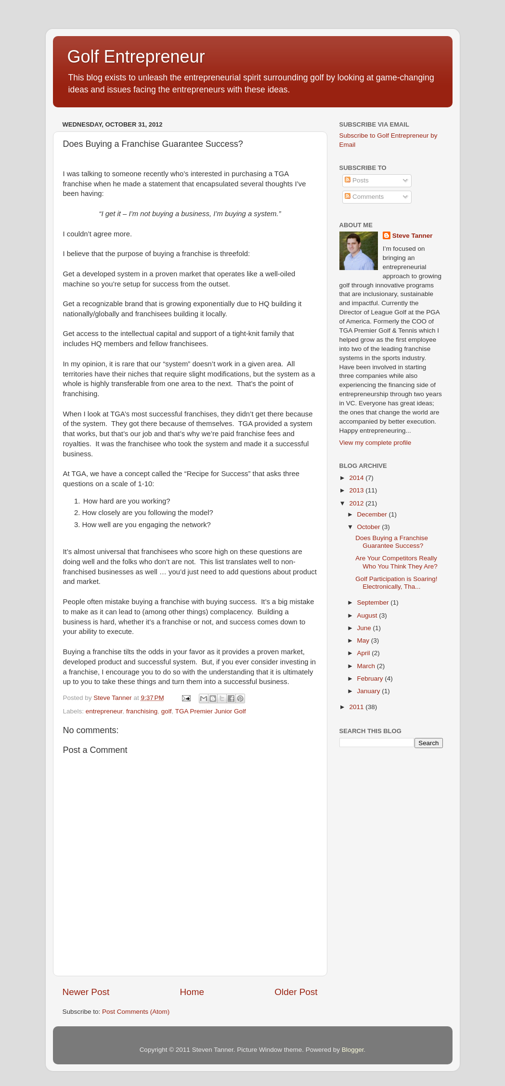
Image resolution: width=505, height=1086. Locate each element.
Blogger (353, 1049)
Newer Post (86, 992)
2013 (357, 490)
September (374, 602)
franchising (141, 711)
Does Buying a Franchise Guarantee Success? (391, 541)
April (364, 653)
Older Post (295, 992)
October (369, 526)
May (364, 640)
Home (192, 992)
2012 (357, 503)
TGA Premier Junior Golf (210, 711)
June (365, 628)
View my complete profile (375, 442)
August (368, 615)
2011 (357, 707)
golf (166, 711)
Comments (364, 196)
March (367, 666)
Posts (357, 180)
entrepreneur (104, 711)
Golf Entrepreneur (136, 56)
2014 (357, 477)
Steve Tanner (412, 235)
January (369, 691)
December (373, 514)
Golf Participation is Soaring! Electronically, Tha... (396, 582)
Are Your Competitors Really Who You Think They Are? (396, 562)
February (371, 678)
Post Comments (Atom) (135, 1011)
